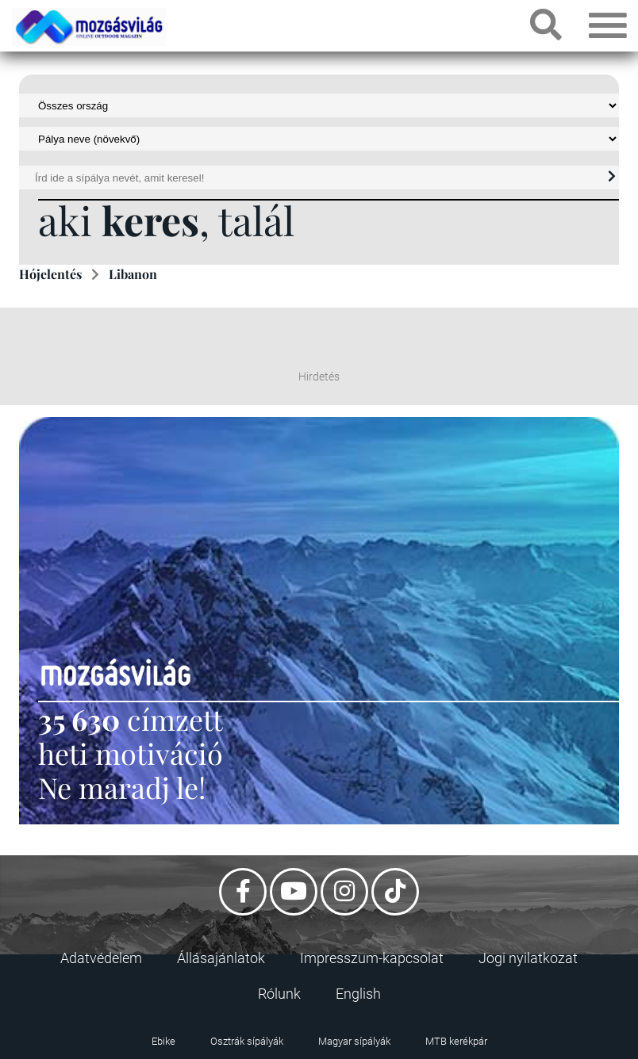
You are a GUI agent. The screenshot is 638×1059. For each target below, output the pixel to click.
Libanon (133, 274)
